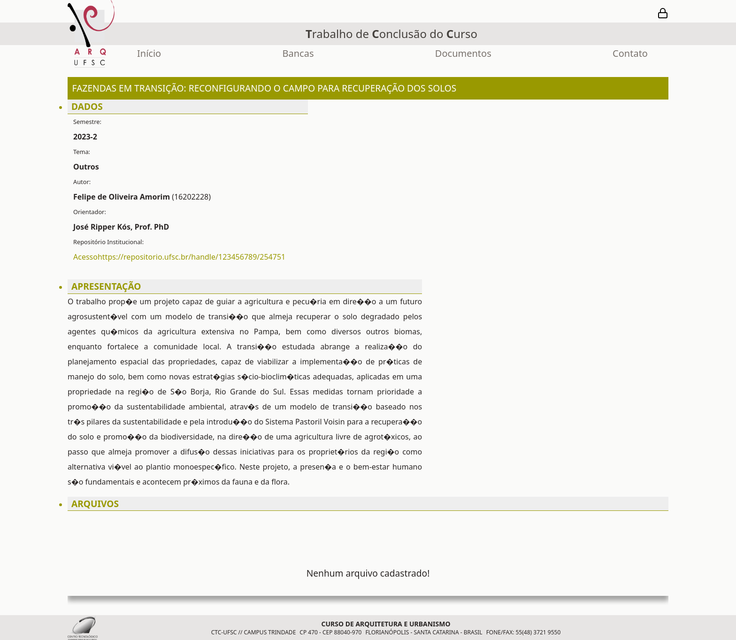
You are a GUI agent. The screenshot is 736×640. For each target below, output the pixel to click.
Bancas (298, 53)
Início (149, 53)
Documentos (463, 53)
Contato (630, 53)
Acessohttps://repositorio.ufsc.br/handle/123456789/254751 (179, 257)
